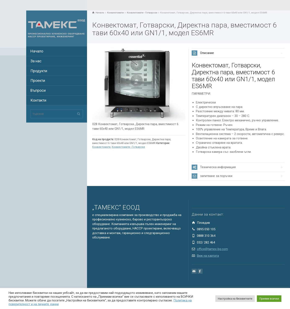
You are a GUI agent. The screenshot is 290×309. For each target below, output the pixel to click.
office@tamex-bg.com (212, 249)
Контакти (38, 100)
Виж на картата (208, 256)
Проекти (37, 80)
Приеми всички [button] (269, 298)
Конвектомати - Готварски (128, 146)
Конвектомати (101, 146)
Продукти (38, 71)
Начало (36, 51)
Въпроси (38, 90)
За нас (36, 61)
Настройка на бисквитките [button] (235, 298)
